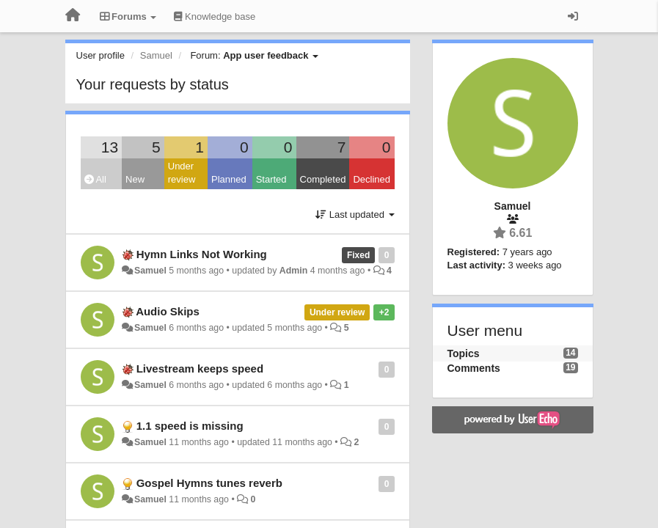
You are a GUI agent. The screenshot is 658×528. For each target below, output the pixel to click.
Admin (293, 270)
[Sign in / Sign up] (573, 16)
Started (271, 179)
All (95, 179)
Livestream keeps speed (199, 368)
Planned (228, 179)
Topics (463, 353)
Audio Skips (168, 311)
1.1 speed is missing (190, 425)
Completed (323, 179)
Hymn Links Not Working (201, 254)
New (135, 179)
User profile (100, 55)
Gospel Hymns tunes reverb (209, 483)
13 (109, 147)
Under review (182, 173)
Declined (371, 179)
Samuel (150, 270)
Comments (473, 368)
